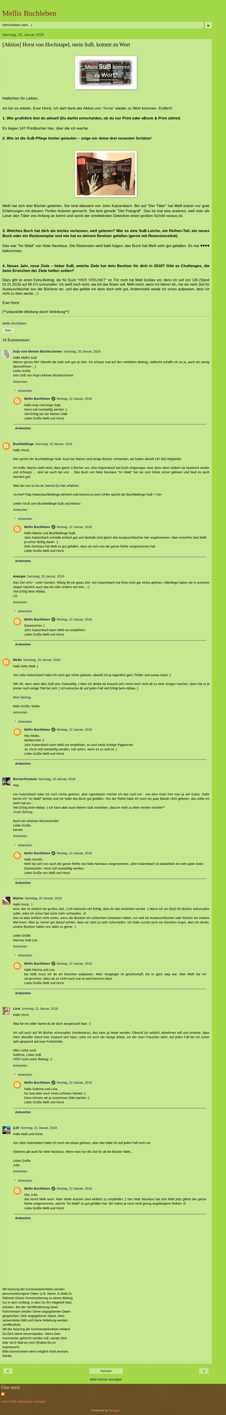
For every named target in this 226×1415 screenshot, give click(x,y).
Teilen (8, 330)
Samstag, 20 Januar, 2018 (81, 351)
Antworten (20, 381)
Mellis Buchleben (29, 13)
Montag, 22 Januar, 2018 (74, 398)
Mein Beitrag (22, 697)
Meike (17, 660)
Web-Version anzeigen (106, 1379)
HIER (17, 1059)
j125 (16, 1128)
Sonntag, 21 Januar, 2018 (40, 1008)
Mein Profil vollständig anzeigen (23, 1401)
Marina (18, 898)
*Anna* (107, 108)
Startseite (106, 1371)
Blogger (114, 1410)
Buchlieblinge (23, 444)
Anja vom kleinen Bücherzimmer (37, 351)
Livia (16, 1008)
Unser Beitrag (22, 812)
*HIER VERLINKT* (91, 280)
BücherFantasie (25, 779)
